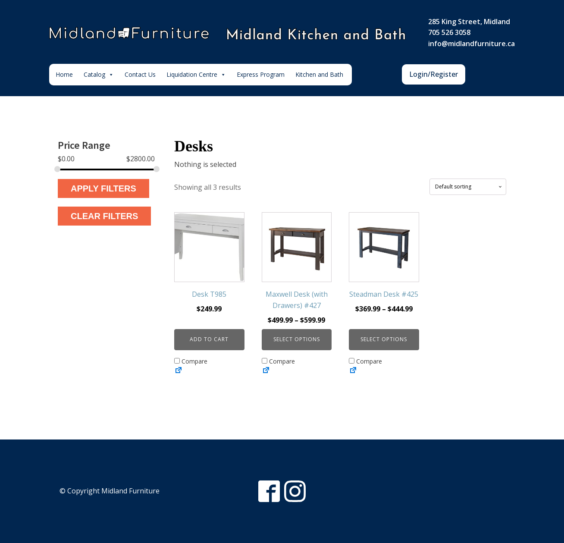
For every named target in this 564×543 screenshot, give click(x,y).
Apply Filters (103, 188)
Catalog (99, 74)
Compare (190, 361)
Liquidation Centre (196, 74)
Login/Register (433, 74)
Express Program (261, 74)
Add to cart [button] (209, 339)
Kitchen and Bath (319, 74)
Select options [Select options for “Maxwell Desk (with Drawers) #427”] (296, 339)
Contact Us (140, 74)
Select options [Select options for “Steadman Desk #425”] (383, 339)
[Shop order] (467, 187)
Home (64, 74)
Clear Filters (104, 216)
